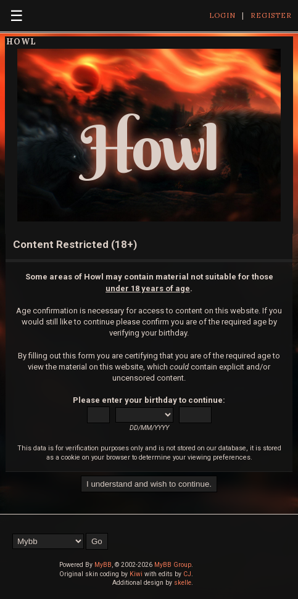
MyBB (103, 565)
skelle (182, 583)
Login (222, 15)
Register (271, 15)
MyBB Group (172, 565)
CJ (187, 574)
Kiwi (136, 574)
